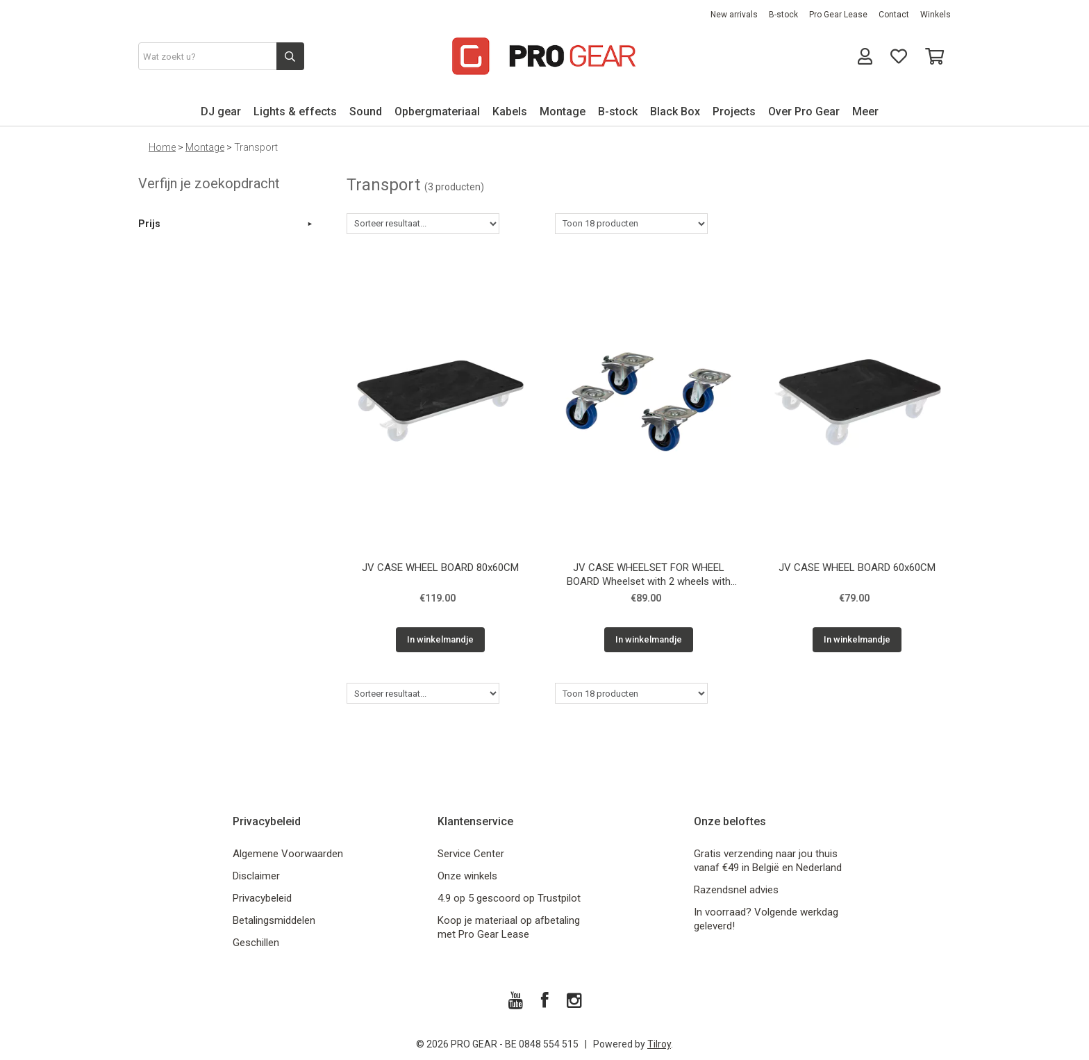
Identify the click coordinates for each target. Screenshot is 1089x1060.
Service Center (471, 853)
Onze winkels (467, 876)
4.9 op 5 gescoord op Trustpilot (509, 898)
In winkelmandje (440, 639)
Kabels (509, 111)
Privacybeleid (262, 898)
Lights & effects (295, 111)
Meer (865, 111)
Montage (562, 111)
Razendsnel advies (736, 890)
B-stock (783, 14)
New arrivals (734, 14)
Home (162, 147)
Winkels (935, 14)
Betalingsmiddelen (274, 920)
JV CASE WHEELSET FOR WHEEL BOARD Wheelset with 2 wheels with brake (649, 576)
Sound (365, 111)
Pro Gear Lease (838, 14)
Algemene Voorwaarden (288, 853)
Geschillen (256, 942)
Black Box (675, 111)
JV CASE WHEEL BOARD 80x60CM (440, 567)
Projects (734, 111)
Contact (894, 14)
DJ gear (221, 111)
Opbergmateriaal (437, 111)
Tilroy (659, 1044)
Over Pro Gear (804, 111)
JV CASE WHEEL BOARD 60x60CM (857, 567)
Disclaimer (256, 876)
